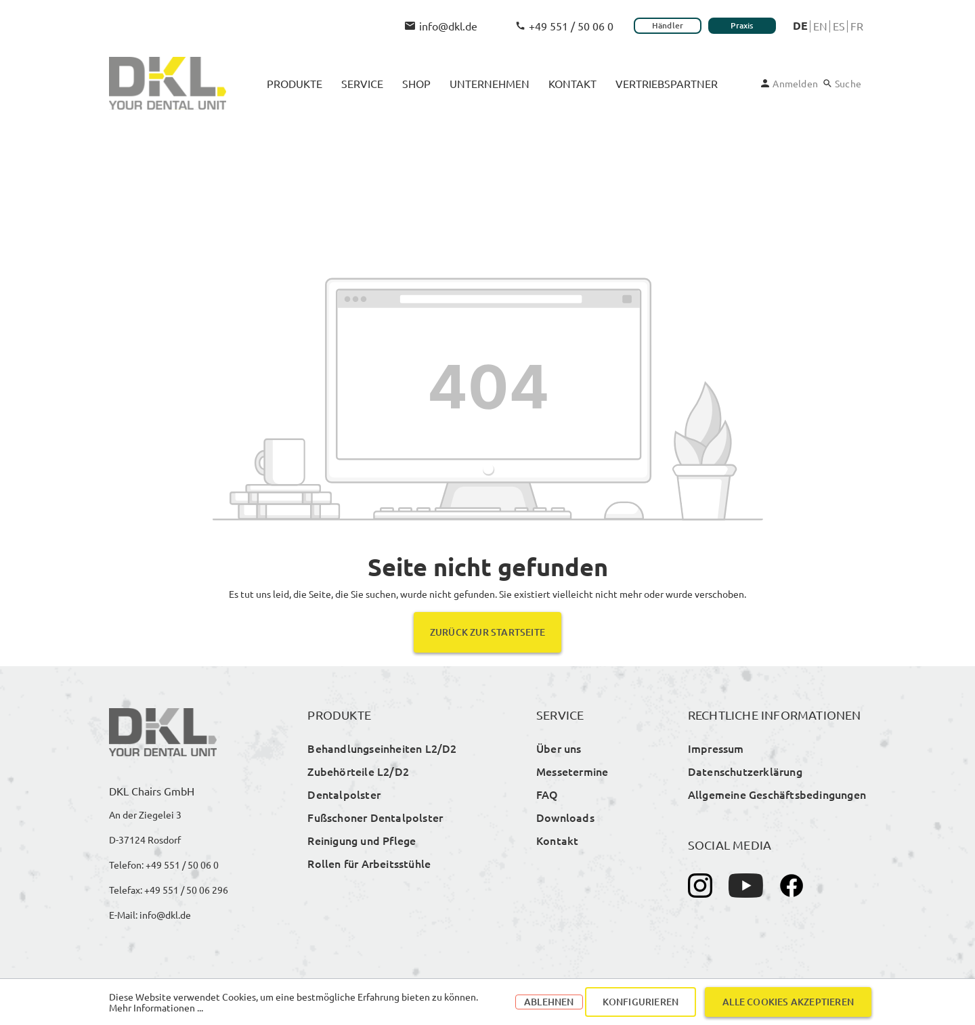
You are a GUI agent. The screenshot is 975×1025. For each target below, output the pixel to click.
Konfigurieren (641, 1001)
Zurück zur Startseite (487, 632)
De (800, 26)
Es (839, 26)
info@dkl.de (441, 25)
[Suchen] (842, 83)
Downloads (565, 817)
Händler (667, 25)
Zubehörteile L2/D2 (358, 771)
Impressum (716, 748)
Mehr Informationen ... (156, 1007)
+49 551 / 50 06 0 (564, 25)
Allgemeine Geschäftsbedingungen (777, 794)
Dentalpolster (344, 794)
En (820, 26)
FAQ (547, 794)
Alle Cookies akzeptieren (788, 1001)
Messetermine (572, 771)
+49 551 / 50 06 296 (186, 890)
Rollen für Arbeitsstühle (369, 863)
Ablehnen (549, 1001)
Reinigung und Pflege (361, 840)
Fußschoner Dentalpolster (375, 817)
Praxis (742, 25)
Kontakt (557, 840)
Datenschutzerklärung (745, 771)
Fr (856, 26)
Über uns (559, 748)
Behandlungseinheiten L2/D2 (381, 748)
